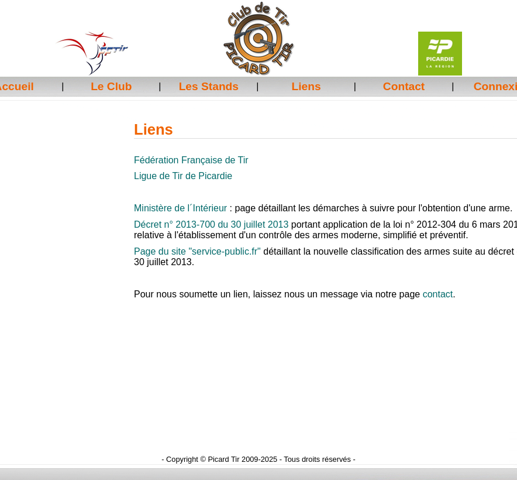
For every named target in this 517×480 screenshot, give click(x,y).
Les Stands (209, 86)
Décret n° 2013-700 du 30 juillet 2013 (211, 224)
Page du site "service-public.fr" (197, 251)
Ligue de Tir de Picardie (183, 176)
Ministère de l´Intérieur (180, 208)
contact (438, 294)
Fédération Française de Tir (191, 160)
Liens (306, 86)
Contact (404, 86)
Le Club (111, 86)
